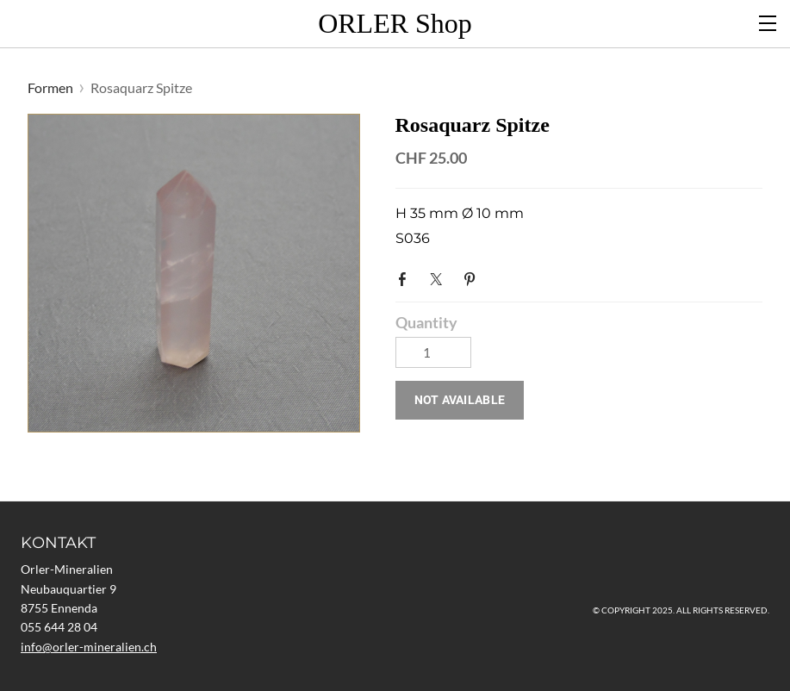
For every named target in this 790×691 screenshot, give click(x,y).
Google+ (506, 274)
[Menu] (768, 21)
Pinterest (473, 277)
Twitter (439, 277)
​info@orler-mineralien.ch (89, 646)
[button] (460, 400)
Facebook (405, 277)
